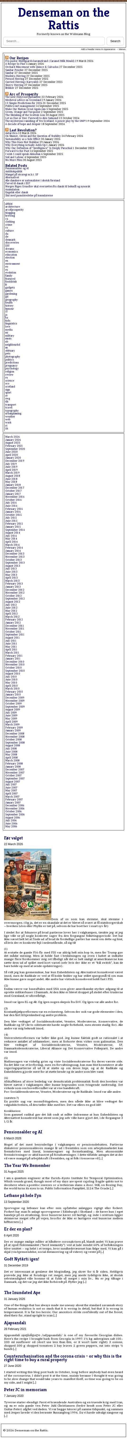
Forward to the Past (17, 151)
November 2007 (15, 772)
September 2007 (15, 778)
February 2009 (14, 727)
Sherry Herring (14, 85)
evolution (10, 272)
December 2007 (14, 769)
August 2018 (12, 475)
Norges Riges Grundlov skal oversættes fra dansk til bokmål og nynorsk (47, 186)
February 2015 (14, 523)
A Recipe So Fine (15, 63)
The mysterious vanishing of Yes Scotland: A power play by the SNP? (45, 121)
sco (7, 383)
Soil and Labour (14, 157)
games (9, 290)
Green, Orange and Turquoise (22, 112)
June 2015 (11, 520)
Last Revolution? (22, 130)
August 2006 (12, 817)
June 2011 (11, 643)
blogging (10, 212)
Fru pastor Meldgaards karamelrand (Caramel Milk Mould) (39, 61)
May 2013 (11, 574)
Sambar (9, 72)
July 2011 (11, 640)
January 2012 (13, 622)
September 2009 (15, 706)
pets (7, 353)
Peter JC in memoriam (25, 1389)
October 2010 (13, 667)
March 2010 (12, 688)
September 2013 (15, 562)
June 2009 (11, 715)
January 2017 (13, 494)
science (9, 380)
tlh (6, 401)
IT (6, 311)
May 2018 (11, 481)
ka (6, 317)
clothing (10, 221)
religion (9, 371)
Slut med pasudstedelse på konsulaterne (29, 195)
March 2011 (12, 652)
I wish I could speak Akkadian (22, 154)
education (11, 254)
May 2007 (11, 790)
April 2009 (11, 721)
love (7, 326)
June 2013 (11, 571)
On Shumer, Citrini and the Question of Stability (33, 136)
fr (6, 284)
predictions (12, 362)
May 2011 (11, 646)
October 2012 (13, 595)
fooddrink (11, 281)
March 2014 (12, 544)
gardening (11, 293)
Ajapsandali (15, 1322)
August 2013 (12, 565)
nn (6, 347)
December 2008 (14, 733)
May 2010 (11, 682)
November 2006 (14, 808)
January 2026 (13, 439)
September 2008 (15, 742)
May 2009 (11, 718)
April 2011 (11, 649)
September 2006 (15, 814)
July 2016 (11, 502)
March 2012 (12, 616)
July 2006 (11, 820)
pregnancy (11, 365)
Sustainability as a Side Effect (22, 139)
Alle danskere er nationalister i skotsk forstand (32, 180)
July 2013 (11, 568)
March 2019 (12, 472)
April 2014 (11, 541)
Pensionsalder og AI (17, 168)
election (10, 257)
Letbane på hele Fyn (22, 1195)
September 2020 (15, 449)
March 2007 (12, 796)
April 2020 (11, 454)
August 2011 (12, 637)
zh (6, 428)
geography (11, 299)
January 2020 (13, 457)
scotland (10, 386)
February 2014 (14, 547)
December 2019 (14, 460)
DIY (7, 245)
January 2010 (13, 694)
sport (8, 392)
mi (6, 332)
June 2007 (11, 787)
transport (10, 404)
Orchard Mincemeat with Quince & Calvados (31, 67)
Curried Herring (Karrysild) (22, 82)
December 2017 (14, 487)
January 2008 (13, 766)
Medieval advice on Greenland (23, 100)
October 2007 (13, 775)
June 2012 (11, 607)
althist (9, 203)
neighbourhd (12, 344)
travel (8, 407)
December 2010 (14, 661)
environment (12, 263)
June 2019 (11, 466)
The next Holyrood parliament (23, 97)
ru (6, 377)
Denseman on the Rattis (63, 18)
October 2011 (13, 631)
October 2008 (13, 739)
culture (9, 230)
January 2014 (13, 550)
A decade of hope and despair (23, 124)
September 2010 (15, 670)
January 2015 (13, 526)
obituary (10, 350)
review (9, 374)
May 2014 (11, 538)
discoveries (12, 242)
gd (6, 296)
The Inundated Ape (22, 1292)
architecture (12, 206)
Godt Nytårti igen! (21, 1259)
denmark (10, 239)
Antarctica (11, 133)
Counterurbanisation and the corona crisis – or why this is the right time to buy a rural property (63, 1357)
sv (6, 395)
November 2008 (14, 736)
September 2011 (15, 634)
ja (6, 314)
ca (6, 218)
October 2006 (13, 811)
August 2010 (12, 673)
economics (11, 251)
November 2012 (15, 592)
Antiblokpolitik (13, 171)
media (9, 329)
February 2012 (14, 619)
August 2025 (12, 442)
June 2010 (11, 679)
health (9, 302)
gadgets (10, 287)
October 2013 (13, 559)
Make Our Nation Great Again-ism (25, 109)
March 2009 (12, 724)
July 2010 (11, 676)
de (6, 236)
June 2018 (11, 479)
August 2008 (12, 745)
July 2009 (11, 712)
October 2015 (13, 514)
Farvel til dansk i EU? (17, 183)
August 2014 (12, 532)
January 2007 (13, 802)
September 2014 (15, 529)
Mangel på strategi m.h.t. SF (21, 174)
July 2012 (11, 604)
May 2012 (11, 610)
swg (7, 398)
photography (12, 356)
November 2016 (14, 496)
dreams (9, 248)
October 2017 (13, 490)
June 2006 (11, 823)
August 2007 (12, 781)
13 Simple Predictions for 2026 (23, 103)
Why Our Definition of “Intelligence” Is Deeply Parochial (38, 148)
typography (12, 410)
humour (9, 308)
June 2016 (11, 505)
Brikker (9, 87)
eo (6, 266)
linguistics (11, 323)
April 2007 (11, 793)
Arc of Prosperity (23, 94)
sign (7, 389)
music (8, 338)
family (8, 275)
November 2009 (14, 700)
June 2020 (11, 451)
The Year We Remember (27, 1165)
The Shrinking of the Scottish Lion (25, 115)
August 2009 (12, 709)
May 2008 (11, 754)
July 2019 (11, 464)
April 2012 (11, 613)
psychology (12, 368)
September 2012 (15, 598)
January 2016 (13, 511)
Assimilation (12, 189)
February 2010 (14, 691)
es (6, 269)
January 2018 (13, 484)
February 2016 (14, 509)
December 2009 (14, 697)
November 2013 (15, 556)
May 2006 (11, 826)
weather (10, 416)
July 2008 (11, 748)
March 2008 (12, 760)
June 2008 (11, 751)
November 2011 (14, 628)
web (7, 419)
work (8, 422)
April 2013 (11, 577)
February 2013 (14, 583)
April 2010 (11, 685)
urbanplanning (13, 413)
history (9, 305)
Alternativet (12, 177)
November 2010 (14, 664)
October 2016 (13, 499)
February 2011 (14, 655)
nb (6, 341)
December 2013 (14, 553)
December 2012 (14, 589)
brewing (10, 215)
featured (10, 278)
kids (7, 320)
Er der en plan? (18, 1229)
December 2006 (14, 805)
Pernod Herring (14, 78)
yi (6, 425)
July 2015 (11, 517)
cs (6, 227)
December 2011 (14, 625)
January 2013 (13, 586)
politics (9, 359)
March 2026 (12, 436)
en (6, 260)
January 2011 (13, 658)
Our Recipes (19, 57)
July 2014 (11, 535)
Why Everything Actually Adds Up (25, 145)
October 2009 (13, 703)
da (6, 233)
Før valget (13, 838)
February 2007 (14, 799)
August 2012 (12, 601)
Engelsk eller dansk (16, 192)
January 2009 (13, 730)
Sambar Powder (14, 70)
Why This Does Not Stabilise (22, 142)
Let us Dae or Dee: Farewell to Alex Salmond (31, 118)
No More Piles (13, 160)
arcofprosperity (14, 209)
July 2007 (11, 784)
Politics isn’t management (20, 106)
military (9, 335)
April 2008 (11, 757)
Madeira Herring (15, 76)
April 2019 (11, 469)
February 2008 (14, 763)
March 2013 (12, 580)
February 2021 (14, 445)
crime (8, 224)
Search (115, 41)
